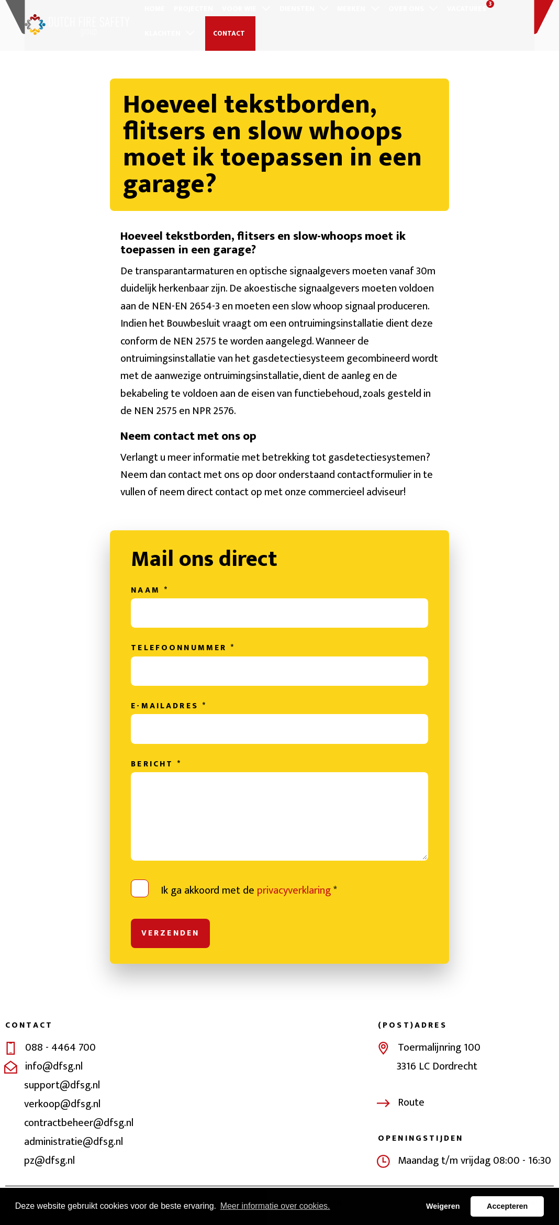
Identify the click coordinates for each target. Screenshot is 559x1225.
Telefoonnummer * (183, 649)
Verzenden (170, 934)
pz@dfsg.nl (49, 1163)
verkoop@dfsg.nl (62, 1106)
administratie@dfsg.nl (73, 1144)
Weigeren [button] (443, 1206)
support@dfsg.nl (62, 1087)
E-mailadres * (169, 707)
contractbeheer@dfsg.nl (78, 1125)
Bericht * (156, 766)
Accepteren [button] (507, 1206)
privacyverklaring (294, 892)
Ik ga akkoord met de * (249, 892)
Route (411, 1104)
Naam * (150, 591)
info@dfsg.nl (54, 1068)
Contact (227, 33)
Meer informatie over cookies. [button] (275, 1205)
